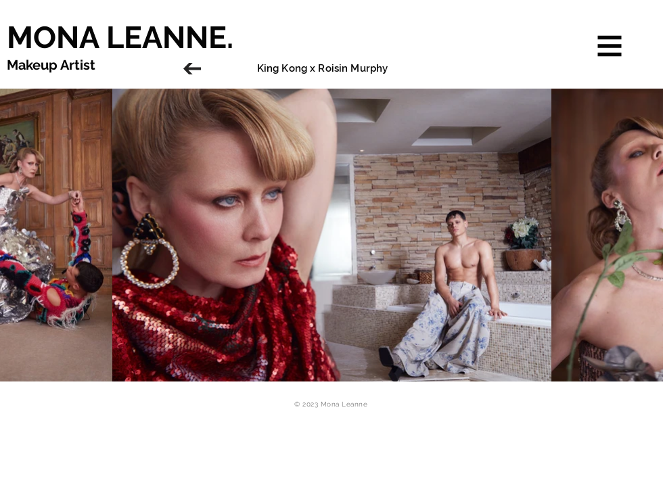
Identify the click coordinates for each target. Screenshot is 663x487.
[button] (610, 46)
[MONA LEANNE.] (193, 37)
